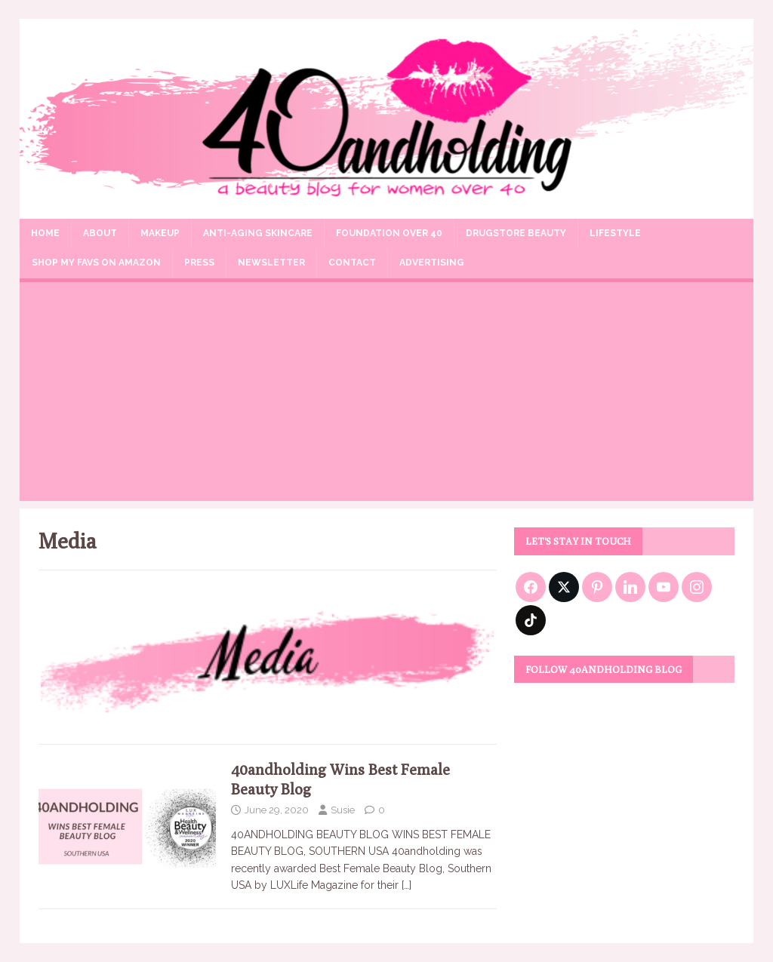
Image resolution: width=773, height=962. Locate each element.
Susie (343, 810)
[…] (406, 885)
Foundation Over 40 (389, 233)
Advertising (431, 262)
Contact (352, 262)
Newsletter (271, 262)
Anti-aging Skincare (258, 233)
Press (199, 262)
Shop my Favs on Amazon (96, 262)
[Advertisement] (387, 395)
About (100, 233)
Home (45, 233)
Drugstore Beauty (516, 233)
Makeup (160, 233)
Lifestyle (615, 233)
